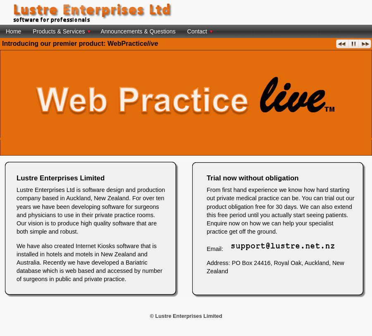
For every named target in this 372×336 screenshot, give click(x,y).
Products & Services (62, 31)
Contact (200, 31)
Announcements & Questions (137, 31)
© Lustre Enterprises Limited (186, 316)
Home (13, 31)
